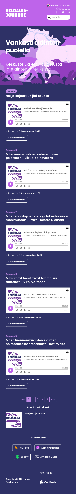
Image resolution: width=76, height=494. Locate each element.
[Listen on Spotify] (22, 457)
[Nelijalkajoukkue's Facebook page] (57, 12)
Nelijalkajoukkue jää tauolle (27, 96)
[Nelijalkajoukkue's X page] (61, 12)
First (23, 399)
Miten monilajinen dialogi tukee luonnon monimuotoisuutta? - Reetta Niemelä (37, 218)
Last (53, 399)
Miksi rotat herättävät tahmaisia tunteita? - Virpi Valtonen (31, 280)
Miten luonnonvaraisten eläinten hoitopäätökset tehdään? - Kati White (35, 342)
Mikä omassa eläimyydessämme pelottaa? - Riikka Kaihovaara (32, 156)
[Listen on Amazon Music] (46, 457)
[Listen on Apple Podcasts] (47, 448)
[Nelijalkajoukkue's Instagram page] (67, 12)
